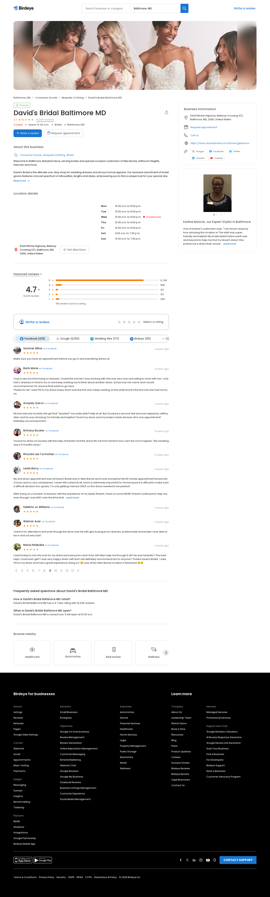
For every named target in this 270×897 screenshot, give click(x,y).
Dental (124, 717)
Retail (123, 762)
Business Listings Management (78, 788)
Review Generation (71, 742)
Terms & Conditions (25, 877)
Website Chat (68, 765)
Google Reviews (69, 771)
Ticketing (19, 807)
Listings (18, 712)
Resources (177, 734)
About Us (176, 712)
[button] (16, 570)
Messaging (20, 785)
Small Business (68, 712)
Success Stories (180, 762)
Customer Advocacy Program (223, 776)
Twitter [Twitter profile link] (234, 151)
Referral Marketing (70, 759)
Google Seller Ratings (26, 734)
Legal (123, 740)
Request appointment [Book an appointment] (63, 133)
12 (67, 571)
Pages (17, 729)
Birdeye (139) (140, 339)
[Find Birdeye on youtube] (208, 860)
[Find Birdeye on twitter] (187, 860)
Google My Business (71, 776)
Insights (18, 796)
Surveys (18, 790)
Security (61, 877)
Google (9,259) (67, 339)
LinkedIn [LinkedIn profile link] (198, 158)
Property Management (133, 746)
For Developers (215, 759)
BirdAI (17, 821)
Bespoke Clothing (73, 97)
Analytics (19, 827)
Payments (20, 771)
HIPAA (79, 877)
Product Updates (181, 751)
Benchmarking (22, 801)
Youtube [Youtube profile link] (216, 158)
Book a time (178, 729)
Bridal (58, 124)
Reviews (18, 717)
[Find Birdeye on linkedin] (194, 860)
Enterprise (66, 717)
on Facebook (50, 348)
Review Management (72, 737)
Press (174, 746)
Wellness (125, 768)
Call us (194, 135)
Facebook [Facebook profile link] (216, 151)
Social (17, 754)
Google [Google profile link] (198, 151)
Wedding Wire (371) (104, 339)
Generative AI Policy (105, 877)
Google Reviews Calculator (222, 731)
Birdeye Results (180, 774)
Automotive (127, 712)
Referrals (19, 723)
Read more (22, 180)
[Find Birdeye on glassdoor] (215, 860)
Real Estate (126, 757)
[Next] (166, 653)
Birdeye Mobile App (24, 843)
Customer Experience (72, 793)
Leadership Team (181, 717)
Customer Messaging (72, 754)
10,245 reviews (45, 119)
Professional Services (218, 717)
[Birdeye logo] (24, 8)
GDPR (71, 877)
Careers (176, 757)
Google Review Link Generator (223, 742)
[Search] (184, 8)
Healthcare (126, 729)
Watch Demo (179, 723)
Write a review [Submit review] (27, 133)
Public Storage (128, 751)
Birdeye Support (215, 765)
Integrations (21, 832)
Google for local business (74, 731)
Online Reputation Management (79, 748)
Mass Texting (21, 765)
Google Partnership (25, 838)
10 (55, 571)
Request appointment (203, 127)
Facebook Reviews (70, 782)
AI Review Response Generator (224, 737)
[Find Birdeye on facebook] (180, 860)
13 (72, 571)
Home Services (128, 734)
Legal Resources (180, 779)
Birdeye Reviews (180, 768)
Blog (173, 740)
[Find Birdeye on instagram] (200, 860)
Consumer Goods (46, 97)
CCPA (88, 877)
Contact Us (178, 785)
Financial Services (130, 723)
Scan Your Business (217, 748)
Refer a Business (216, 771)
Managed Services (216, 712)
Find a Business (215, 754)
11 (61, 571)
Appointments (22, 759)
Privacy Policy (46, 877)
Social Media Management (75, 799)
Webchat (19, 748)
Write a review (244, 8)
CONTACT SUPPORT (238, 860)
